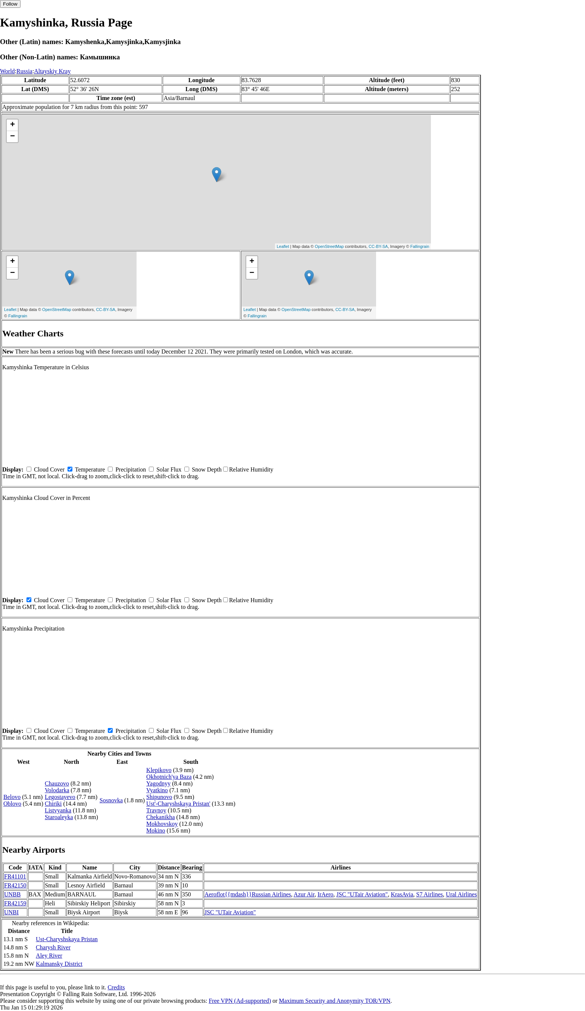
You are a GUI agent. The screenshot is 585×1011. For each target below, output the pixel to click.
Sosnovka (111, 800)
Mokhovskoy (162, 824)
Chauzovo (57, 783)
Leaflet (283, 246)
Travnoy (156, 810)
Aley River (49, 955)
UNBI (11, 912)
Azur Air (304, 894)
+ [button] (12, 125)
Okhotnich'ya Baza (169, 777)
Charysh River (53, 947)
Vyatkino (157, 790)
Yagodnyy (158, 783)
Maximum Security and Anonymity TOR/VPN (335, 1001)
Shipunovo (159, 797)
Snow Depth (207, 469)
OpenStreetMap (329, 246)
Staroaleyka (59, 817)
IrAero (325, 894)
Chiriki (53, 803)
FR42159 (15, 903)
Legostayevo (60, 797)
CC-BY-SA (378, 246)
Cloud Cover (49, 469)
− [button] (12, 136)
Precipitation (130, 469)
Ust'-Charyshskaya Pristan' (178, 803)
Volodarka (57, 790)
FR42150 (15, 885)
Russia (24, 71)
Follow (10, 4)
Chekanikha (160, 817)
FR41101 (15, 876)
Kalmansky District (59, 964)
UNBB (12, 894)
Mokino (155, 830)
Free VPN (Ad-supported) (240, 1001)
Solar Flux (168, 469)
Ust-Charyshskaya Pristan (67, 939)
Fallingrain (419, 246)
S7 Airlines (429, 894)
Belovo (12, 797)
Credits (116, 987)
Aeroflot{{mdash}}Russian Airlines (247, 894)
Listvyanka (58, 810)
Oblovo (12, 803)
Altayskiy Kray (52, 71)
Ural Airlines (461, 894)
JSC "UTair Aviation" (362, 894)
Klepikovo (159, 770)
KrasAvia (402, 894)
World (7, 71)
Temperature (90, 469)
